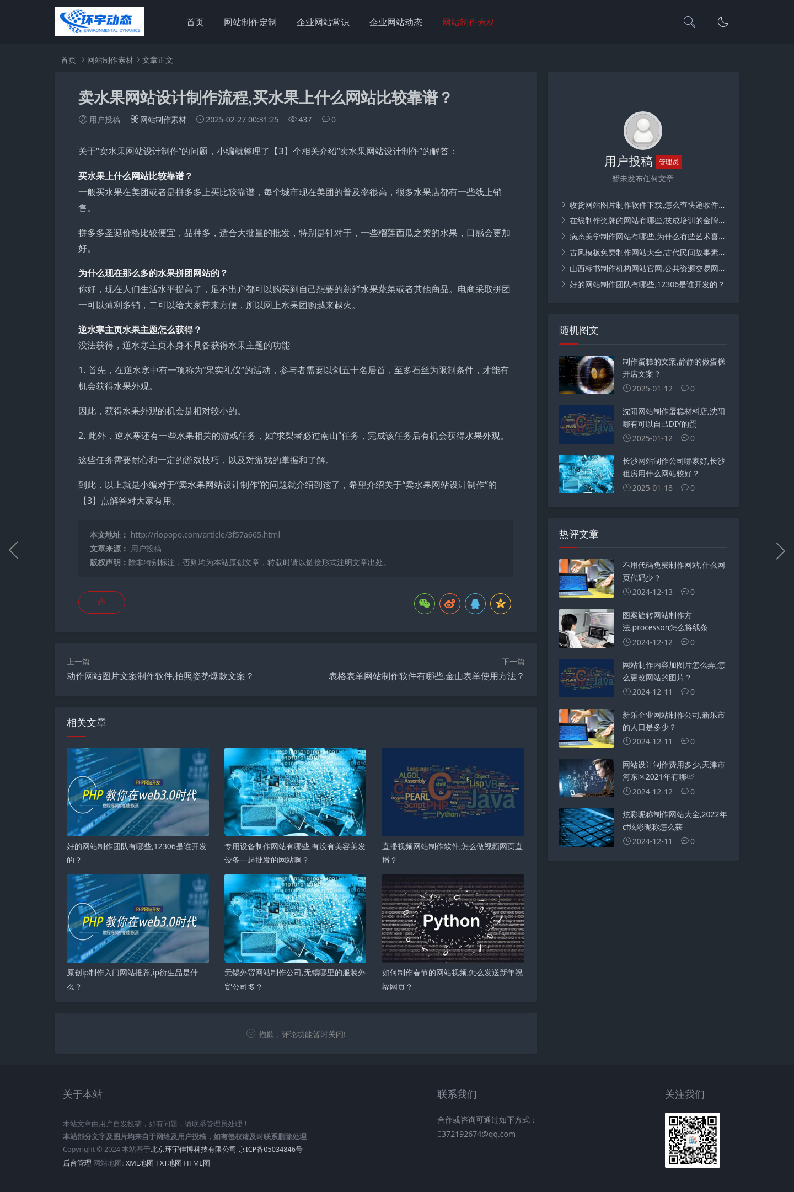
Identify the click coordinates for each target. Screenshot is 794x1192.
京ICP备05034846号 (270, 1149)
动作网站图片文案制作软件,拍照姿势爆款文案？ (160, 676)
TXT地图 (169, 1163)
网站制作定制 (250, 22)
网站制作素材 (468, 22)
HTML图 (197, 1163)
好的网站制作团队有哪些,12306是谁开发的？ (646, 284)
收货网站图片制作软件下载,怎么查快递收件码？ (651, 205)
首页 (195, 22)
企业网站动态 (395, 22)
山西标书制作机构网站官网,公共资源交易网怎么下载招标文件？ (678, 268)
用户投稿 (146, 548)
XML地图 (140, 1163)
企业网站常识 (323, 22)
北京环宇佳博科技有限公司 (194, 1149)
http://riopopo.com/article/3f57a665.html (205, 534)
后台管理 (77, 1163)
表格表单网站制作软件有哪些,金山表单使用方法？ (427, 676)
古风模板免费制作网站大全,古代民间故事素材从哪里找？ (666, 252)
